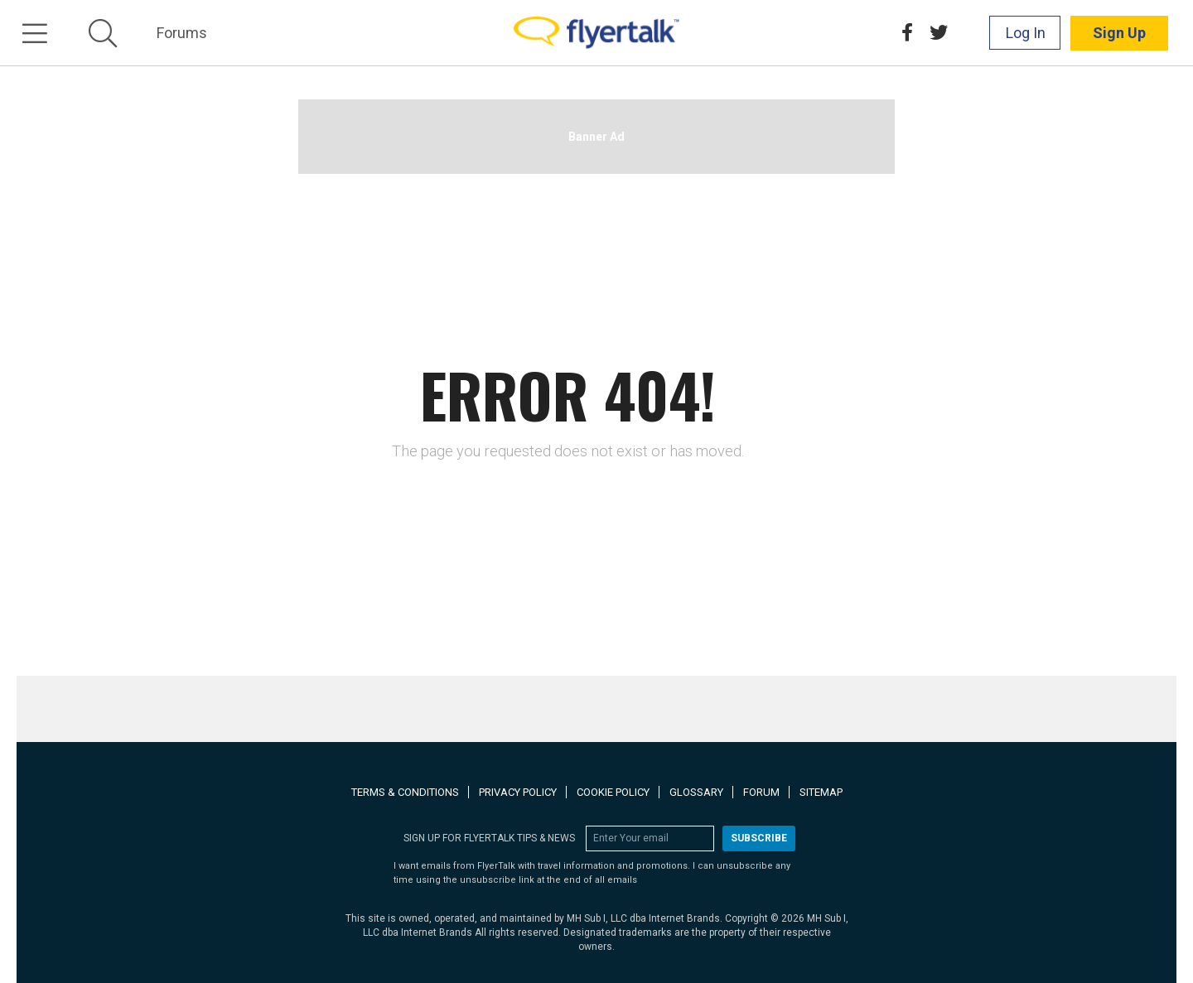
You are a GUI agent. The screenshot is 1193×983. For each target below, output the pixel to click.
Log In (1026, 32)
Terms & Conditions (405, 792)
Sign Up (1119, 32)
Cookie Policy (613, 792)
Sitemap (821, 792)
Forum (761, 792)
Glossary (696, 792)
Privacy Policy (518, 792)
